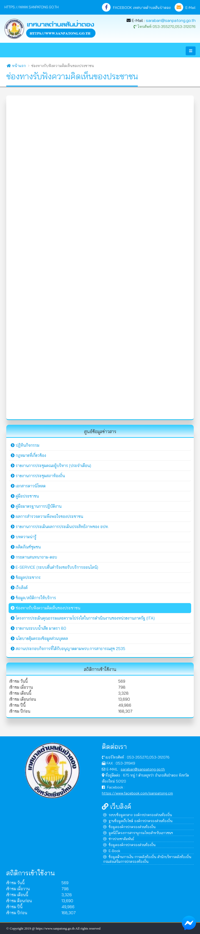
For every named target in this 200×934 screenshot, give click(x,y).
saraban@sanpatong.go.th (171, 20)
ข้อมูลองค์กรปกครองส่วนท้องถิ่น (129, 826)
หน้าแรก (16, 65)
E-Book (111, 850)
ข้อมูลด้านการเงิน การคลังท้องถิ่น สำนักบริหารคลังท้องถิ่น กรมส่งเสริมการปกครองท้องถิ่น (147, 859)
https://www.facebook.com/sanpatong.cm (137, 793)
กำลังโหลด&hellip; (100, 257)
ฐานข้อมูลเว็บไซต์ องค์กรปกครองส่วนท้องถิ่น (137, 820)
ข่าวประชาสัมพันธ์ (118, 838)
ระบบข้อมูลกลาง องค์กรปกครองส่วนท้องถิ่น (137, 814)
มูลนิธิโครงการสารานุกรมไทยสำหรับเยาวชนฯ (138, 832)
